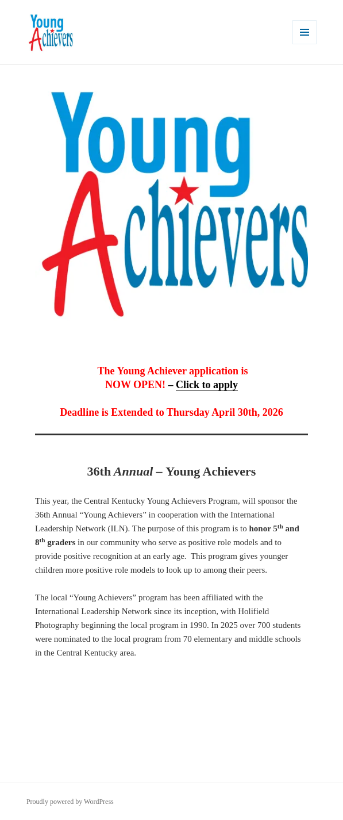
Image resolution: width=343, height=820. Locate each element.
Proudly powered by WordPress (70, 802)
